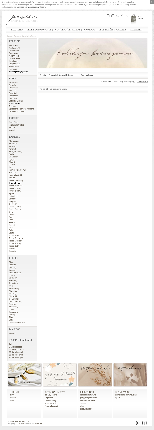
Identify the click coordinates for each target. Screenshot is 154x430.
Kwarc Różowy (15, 188)
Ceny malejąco (87, 75)
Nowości (12, 85)
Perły (11, 217)
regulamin (49, 398)
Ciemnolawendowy (17, 322)
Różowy (12, 304)
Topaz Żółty (14, 246)
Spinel (11, 230)
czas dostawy (50, 400)
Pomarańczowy (15, 302)
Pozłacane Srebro (16, 125)
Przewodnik (87, 392)
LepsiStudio (20, 424)
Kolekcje (14, 41)
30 (47, 89)
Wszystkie (13, 45)
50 (51, 89)
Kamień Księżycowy (17, 170)
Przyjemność (14, 64)
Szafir (11, 233)
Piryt (11, 220)
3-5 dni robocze (15, 347)
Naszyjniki (13, 93)
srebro (83, 403)
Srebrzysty (13, 307)
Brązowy (12, 270)
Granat (12, 165)
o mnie (12, 395)
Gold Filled (13, 122)
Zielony (12, 315)
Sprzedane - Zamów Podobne (21, 109)
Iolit (10, 167)
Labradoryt (13, 196)
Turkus (12, 249)
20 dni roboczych (16, 357)
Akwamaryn (14, 141)
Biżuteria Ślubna (16, 101)
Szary (11, 309)
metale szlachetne (87, 400)
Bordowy (12, 267)
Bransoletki (13, 88)
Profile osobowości (39, 30)
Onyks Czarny (15, 207)
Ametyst (12, 149)
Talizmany (13, 106)
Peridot (12, 215)
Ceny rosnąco (73, 75)
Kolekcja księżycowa (29, 36)
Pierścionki (13, 96)
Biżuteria (17, 30)
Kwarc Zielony (15, 191)
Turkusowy (13, 312)
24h (10, 344)
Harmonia (13, 69)
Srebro (12, 128)
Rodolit (12, 225)
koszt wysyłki (50, 403)
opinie (117, 398)
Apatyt (11, 154)
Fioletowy (13, 280)
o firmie (14, 392)
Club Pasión (106, 30)
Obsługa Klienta (55, 392)
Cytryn (12, 159)
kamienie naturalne (88, 395)
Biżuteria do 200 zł (17, 111)
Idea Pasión (136, 30)
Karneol (12, 173)
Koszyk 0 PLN (141, 17)
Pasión (9, 36)
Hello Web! (38, 424)
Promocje (89, 30)
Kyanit (11, 193)
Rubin (11, 228)
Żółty (11, 320)
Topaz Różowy (15, 243)
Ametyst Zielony (15, 151)
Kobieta (12, 333)
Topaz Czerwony (16, 238)
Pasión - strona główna (22, 20)
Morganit (12, 201)
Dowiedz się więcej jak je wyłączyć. (31, 7)
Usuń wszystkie (142, 81)
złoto (82, 406)
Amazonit (13, 144)
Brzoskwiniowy (15, 273)
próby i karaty (85, 409)
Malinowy (13, 291)
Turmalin (12, 251)
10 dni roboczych (16, 352)
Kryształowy (14, 288)
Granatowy (13, 283)
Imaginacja (13, 61)
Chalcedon (13, 157)
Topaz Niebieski (15, 241)
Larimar (12, 199)
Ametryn (12, 146)
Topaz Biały (14, 235)
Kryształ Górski (15, 175)
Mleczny (12, 294)
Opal (11, 212)
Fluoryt (12, 162)
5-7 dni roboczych (16, 349)
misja (12, 400)
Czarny (12, 275)
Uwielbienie (14, 51)
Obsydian (13, 204)
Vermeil (12, 130)
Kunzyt (12, 178)
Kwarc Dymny (15, 183)
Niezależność (14, 58)
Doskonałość (14, 48)
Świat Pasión (122, 392)
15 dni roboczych (16, 355)
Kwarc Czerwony (16, 180)
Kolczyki (12, 90)
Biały (11, 262)
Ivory (11, 286)
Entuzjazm (13, 53)
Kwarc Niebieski (15, 186)
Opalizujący (14, 299)
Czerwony (13, 278)
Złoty (11, 317)
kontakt (13, 398)
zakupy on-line (51, 395)
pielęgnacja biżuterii (88, 398)
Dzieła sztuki (14, 103)
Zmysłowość (14, 66)
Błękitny (12, 265)
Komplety (13, 98)
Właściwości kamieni (67, 30)
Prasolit (12, 222)
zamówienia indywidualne (126, 395)
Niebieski (13, 296)
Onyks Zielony (15, 209)
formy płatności (51, 406)
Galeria (121, 30)
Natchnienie (14, 56)
